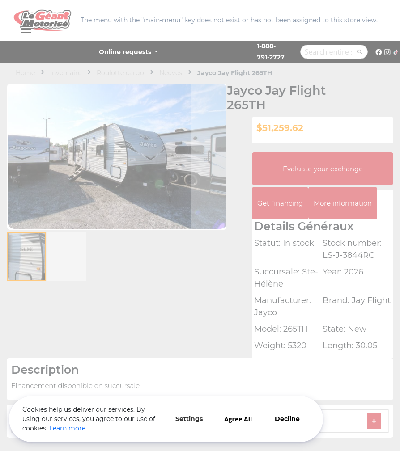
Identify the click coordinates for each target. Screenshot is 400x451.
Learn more (67, 428)
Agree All (237, 419)
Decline (286, 419)
